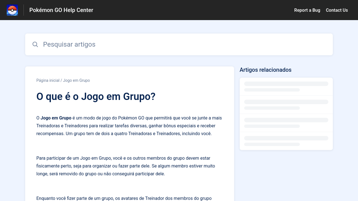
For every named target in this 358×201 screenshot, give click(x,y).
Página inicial (48, 80)
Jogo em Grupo (76, 80)
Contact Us (337, 10)
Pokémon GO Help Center (61, 10)
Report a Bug (307, 10)
